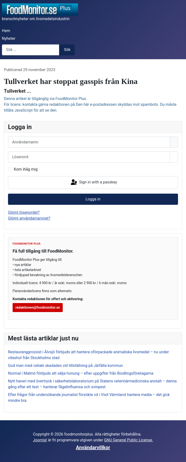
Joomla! (40, 440)
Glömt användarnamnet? (29, 218)
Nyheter (8, 38)
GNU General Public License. (128, 440)
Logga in (92, 199)
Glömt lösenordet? (23, 212)
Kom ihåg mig (26, 169)
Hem (6, 30)
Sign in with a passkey (93, 182)
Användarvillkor (93, 447)
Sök (67, 49)
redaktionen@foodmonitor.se (38, 307)
